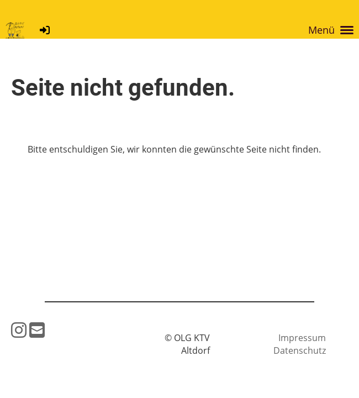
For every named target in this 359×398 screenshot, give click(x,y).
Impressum (302, 338)
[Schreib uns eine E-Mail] (37, 330)
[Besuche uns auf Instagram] (19, 330)
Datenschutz (299, 350)
